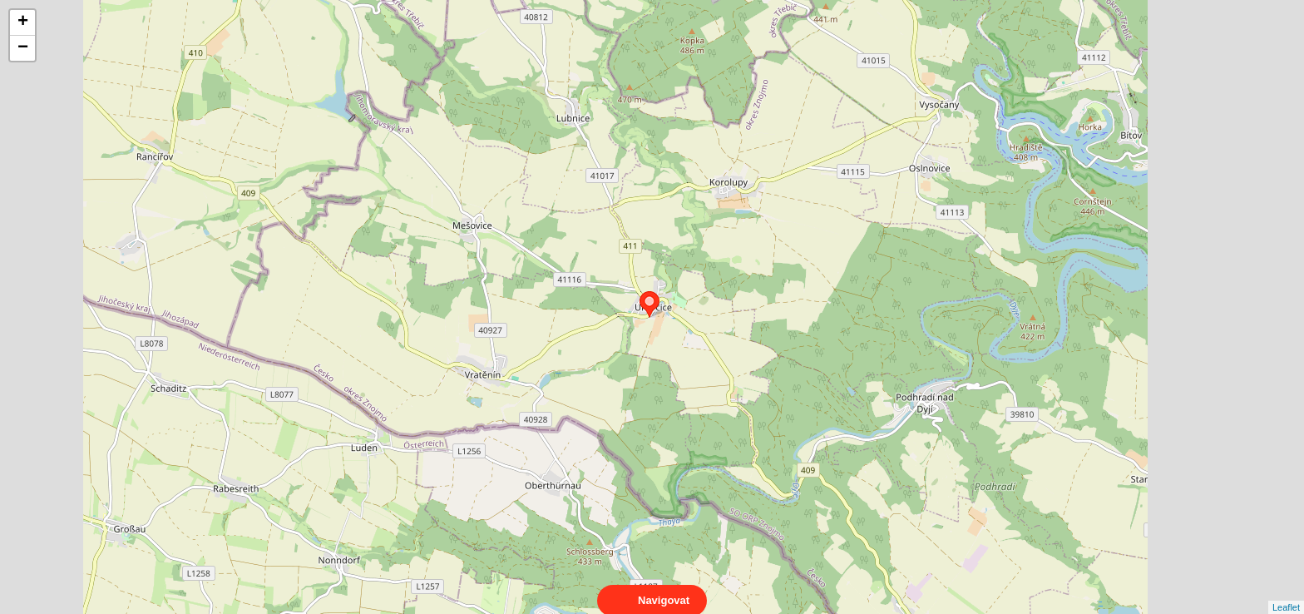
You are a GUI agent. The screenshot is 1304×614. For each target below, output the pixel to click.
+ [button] (22, 22)
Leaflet (1286, 592)
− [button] (22, 48)
